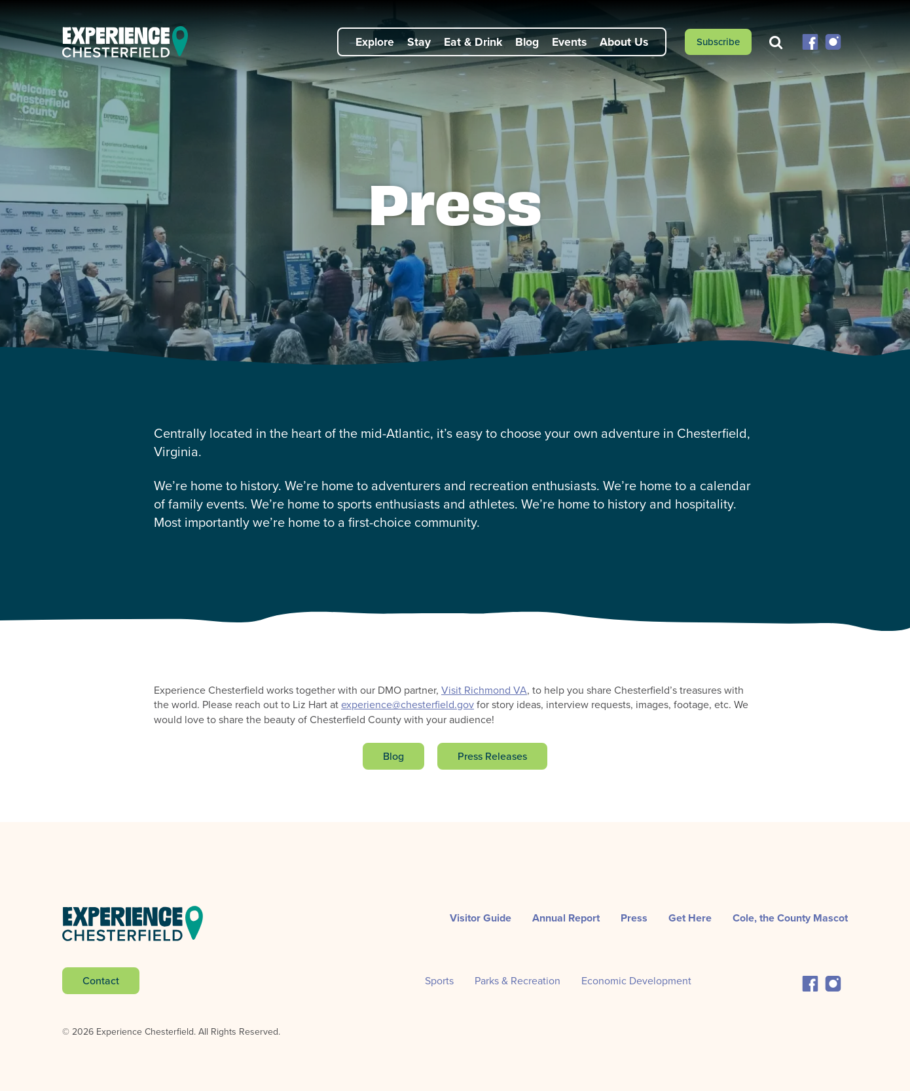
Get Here (690, 917)
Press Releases (492, 756)
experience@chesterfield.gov (407, 704)
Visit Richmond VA (484, 690)
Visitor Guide (480, 917)
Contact (100, 980)
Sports (439, 980)
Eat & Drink (473, 41)
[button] (810, 40)
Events (569, 41)
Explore (374, 41)
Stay (419, 41)
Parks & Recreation (517, 980)
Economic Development (636, 980)
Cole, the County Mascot (790, 917)
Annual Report (566, 917)
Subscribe (718, 41)
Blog (527, 41)
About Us (624, 41)
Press (634, 917)
